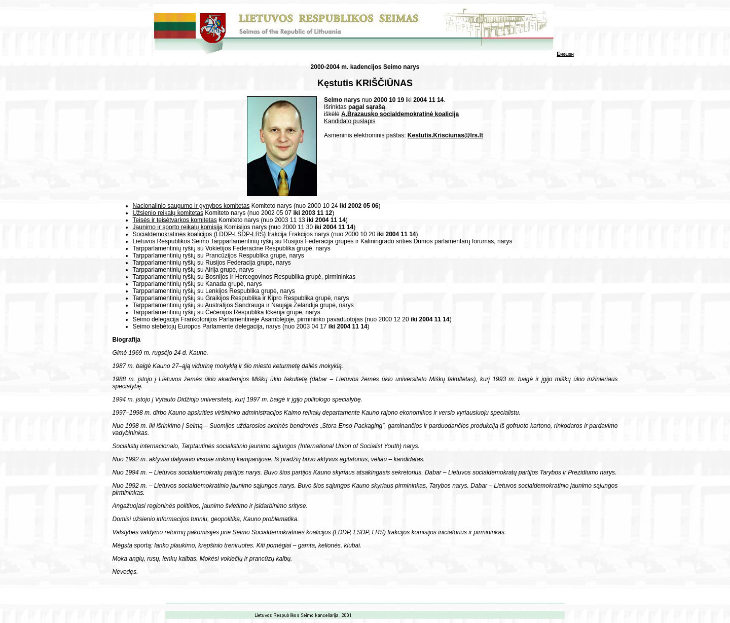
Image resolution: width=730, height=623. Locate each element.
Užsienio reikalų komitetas (168, 212)
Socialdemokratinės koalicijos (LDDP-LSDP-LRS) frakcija (210, 234)
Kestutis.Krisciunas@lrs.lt (445, 135)
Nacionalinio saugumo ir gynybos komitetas (191, 205)
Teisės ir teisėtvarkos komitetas (175, 220)
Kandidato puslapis (349, 121)
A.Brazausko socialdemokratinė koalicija (400, 114)
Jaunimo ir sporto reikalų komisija (178, 227)
